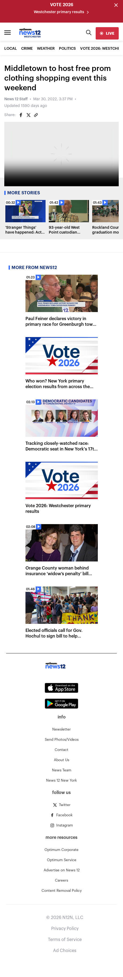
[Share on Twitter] (28, 115)
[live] (107, 33)
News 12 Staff (16, 99)
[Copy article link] (36, 115)
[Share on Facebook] (21, 115)
